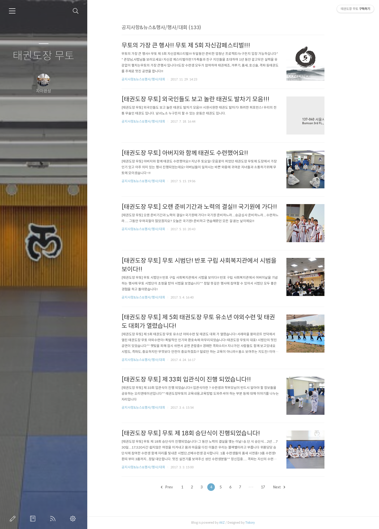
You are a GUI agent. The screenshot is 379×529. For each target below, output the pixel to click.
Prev (177, 487)
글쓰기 (14, 519)
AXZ (232, 522)
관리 (74, 519)
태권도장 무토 (43, 56)
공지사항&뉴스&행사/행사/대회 (153, 79)
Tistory (260, 522)
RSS (54, 519)
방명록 (34, 519)
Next (289, 487)
